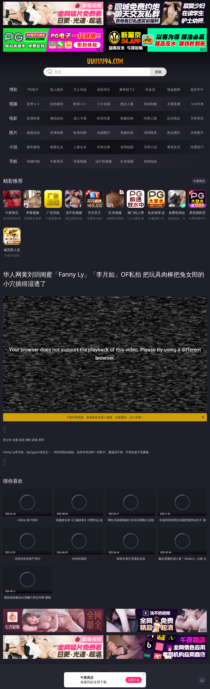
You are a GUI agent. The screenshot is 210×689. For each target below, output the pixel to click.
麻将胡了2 (126, 89)
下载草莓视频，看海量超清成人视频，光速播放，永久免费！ (135, 417)
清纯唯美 (150, 132)
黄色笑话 (173, 147)
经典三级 (150, 118)
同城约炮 (33, 161)
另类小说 (150, 147)
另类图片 (197, 132)
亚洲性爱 (33, 118)
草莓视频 (80, 161)
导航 (13, 161)
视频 (13, 104)
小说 (13, 147)
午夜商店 (56, 161)
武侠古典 (103, 147)
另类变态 (197, 118)
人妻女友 (80, 147)
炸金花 (150, 89)
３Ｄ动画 (103, 104)
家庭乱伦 (56, 147)
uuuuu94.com (105, 61)
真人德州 (56, 89)
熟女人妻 (127, 104)
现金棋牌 (173, 89)
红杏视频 (127, 161)
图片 (13, 132)
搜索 (158, 72)
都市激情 (33, 147)
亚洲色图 (56, 132)
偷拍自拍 (56, 118)
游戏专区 (103, 89)
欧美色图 (80, 132)
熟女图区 (173, 132)
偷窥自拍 (33, 132)
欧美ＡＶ (80, 104)
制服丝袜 (127, 118)
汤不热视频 (103, 161)
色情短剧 (150, 161)
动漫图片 (103, 132)
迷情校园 (127, 147)
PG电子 (33, 89)
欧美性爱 (103, 118)
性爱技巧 (197, 147)
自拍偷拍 (56, 104)
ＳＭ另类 (197, 104)
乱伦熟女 (173, 118)
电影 (13, 118)
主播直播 (173, 104)
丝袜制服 (150, 104)
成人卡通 (80, 118)
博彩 (13, 89)
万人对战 (80, 89)
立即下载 (133, 680)
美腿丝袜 (127, 132)
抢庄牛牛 (197, 89)
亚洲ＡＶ (33, 104)
